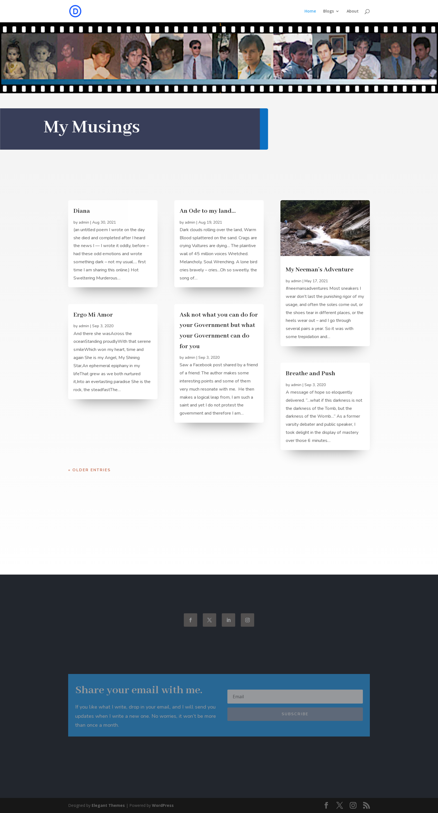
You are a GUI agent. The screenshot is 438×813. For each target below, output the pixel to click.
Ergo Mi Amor (93, 315)
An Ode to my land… (208, 211)
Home (310, 11)
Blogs (328, 11)
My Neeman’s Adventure (319, 270)
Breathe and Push (310, 373)
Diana (81, 211)
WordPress (163, 805)
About (353, 11)
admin (84, 222)
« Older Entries (89, 470)
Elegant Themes (108, 805)
